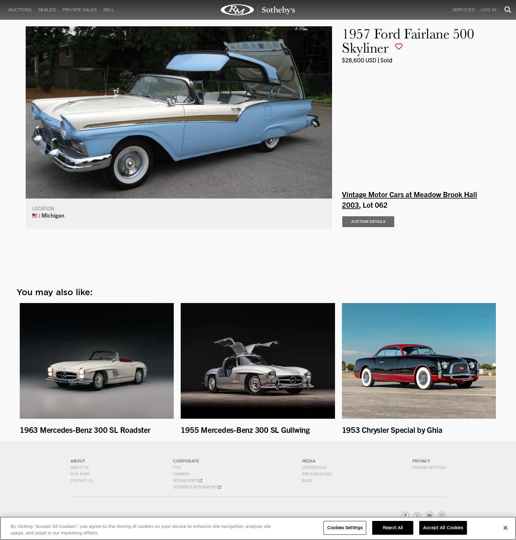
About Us (79, 467)
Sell (108, 9)
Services (463, 9)
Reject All (393, 527)
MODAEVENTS (187, 480)
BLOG (307, 480)
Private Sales (80, 9)
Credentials (314, 467)
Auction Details (368, 221)
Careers (181, 474)
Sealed (47, 9)
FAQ (177, 467)
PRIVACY (421, 460)
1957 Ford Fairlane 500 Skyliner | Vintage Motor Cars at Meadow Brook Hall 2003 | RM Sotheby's (258, 10)
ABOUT (77, 460)
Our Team (79, 474)
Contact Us (81, 480)
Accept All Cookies (443, 527)
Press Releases (317, 474)
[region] (258, 528)
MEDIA (308, 460)
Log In (488, 9)
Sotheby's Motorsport (197, 487)
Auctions (20, 9)
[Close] (505, 528)
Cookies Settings (429, 467)
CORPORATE (186, 460)
